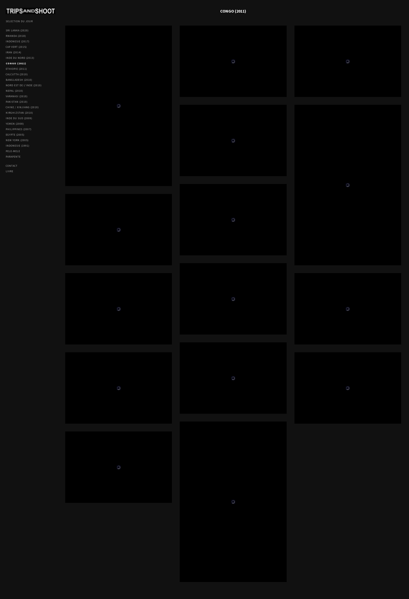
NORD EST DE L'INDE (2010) (24, 85)
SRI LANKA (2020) (17, 30)
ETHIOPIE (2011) (16, 69)
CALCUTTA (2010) (17, 74)
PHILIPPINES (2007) (19, 129)
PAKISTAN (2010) (17, 101)
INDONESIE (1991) (17, 145)
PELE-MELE (13, 151)
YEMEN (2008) (15, 123)
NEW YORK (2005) (17, 140)
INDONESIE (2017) (17, 41)
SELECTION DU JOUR (19, 21)
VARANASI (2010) (17, 96)
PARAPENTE (13, 156)
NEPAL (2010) (14, 91)
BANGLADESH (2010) (19, 80)
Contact (11, 166)
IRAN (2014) (13, 52)
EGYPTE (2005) (15, 134)
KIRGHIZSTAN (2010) (19, 112)
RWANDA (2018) (16, 36)
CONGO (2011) (16, 63)
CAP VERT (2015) (16, 47)
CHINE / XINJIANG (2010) (22, 107)
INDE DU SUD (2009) (19, 118)
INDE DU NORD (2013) (20, 58)
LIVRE (9, 171)
